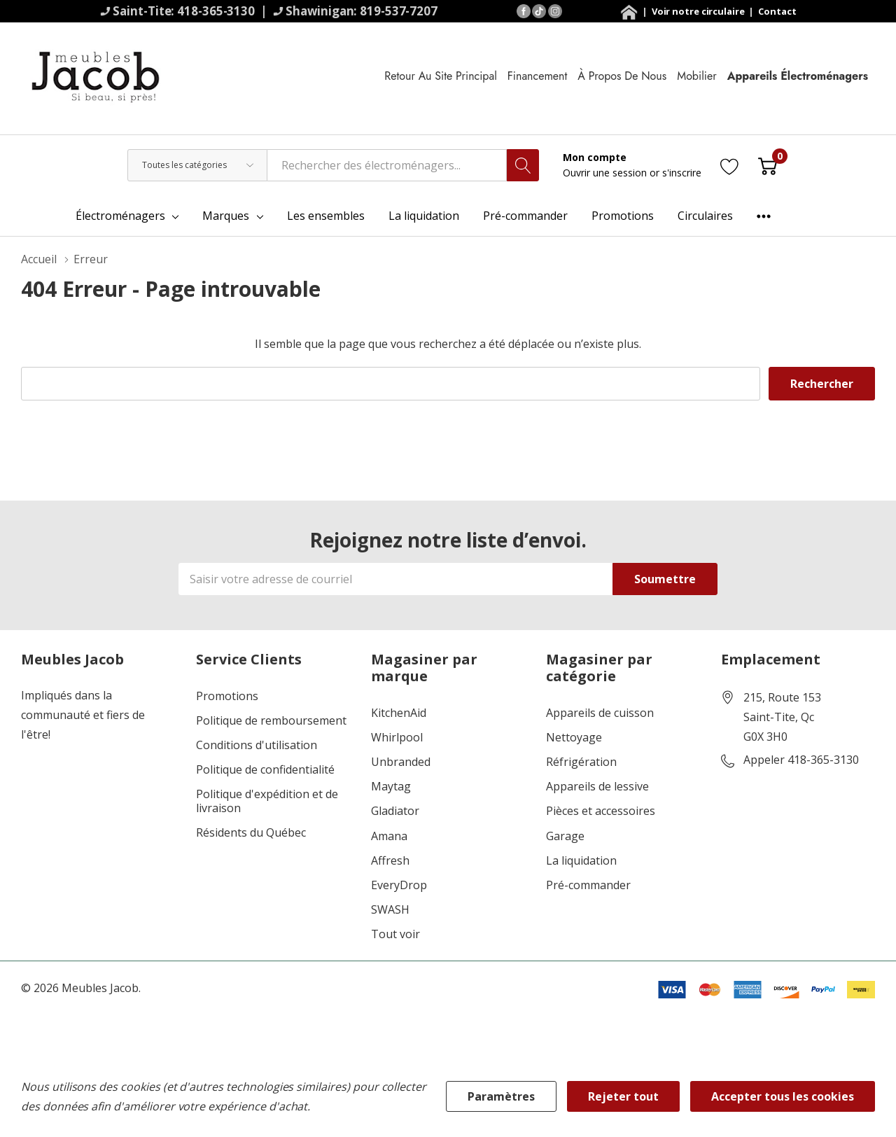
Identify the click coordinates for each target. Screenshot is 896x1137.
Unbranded (400, 762)
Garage (565, 836)
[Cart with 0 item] (767, 165)
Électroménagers (120, 215)
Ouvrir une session (606, 172)
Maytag (391, 786)
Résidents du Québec (251, 832)
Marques (225, 215)
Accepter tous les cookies (782, 1096)
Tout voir (395, 934)
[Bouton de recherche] (523, 165)
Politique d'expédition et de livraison (267, 801)
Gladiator (395, 811)
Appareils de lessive (597, 786)
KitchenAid (398, 713)
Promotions (227, 696)
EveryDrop (399, 885)
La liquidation (581, 860)
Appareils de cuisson (600, 713)
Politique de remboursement (271, 720)
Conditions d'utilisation (256, 745)
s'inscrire (681, 172)
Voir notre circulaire (699, 11)
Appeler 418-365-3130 (801, 760)
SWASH (390, 909)
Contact (777, 11)
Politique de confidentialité (265, 769)
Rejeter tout (623, 1096)
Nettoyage (574, 737)
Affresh (390, 860)
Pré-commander (588, 885)
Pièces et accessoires (600, 811)
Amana (389, 836)
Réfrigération (581, 762)
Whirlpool (397, 737)
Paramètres (501, 1096)
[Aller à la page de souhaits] (729, 165)
